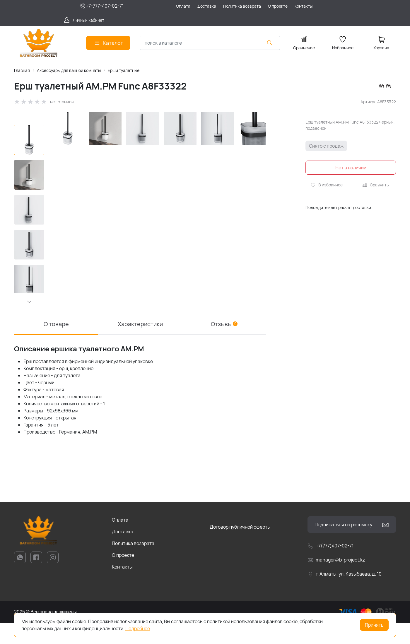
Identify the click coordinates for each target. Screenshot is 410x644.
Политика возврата (133, 564)
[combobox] (210, 43)
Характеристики (140, 345)
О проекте (123, 576)
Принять (374, 625)
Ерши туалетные (123, 70)
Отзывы (224, 345)
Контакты (122, 588)
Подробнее (137, 628)
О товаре (56, 345)
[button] (29, 302)
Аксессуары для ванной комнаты (69, 70)
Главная (22, 70)
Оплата (120, 541)
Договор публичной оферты (240, 548)
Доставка (122, 552)
